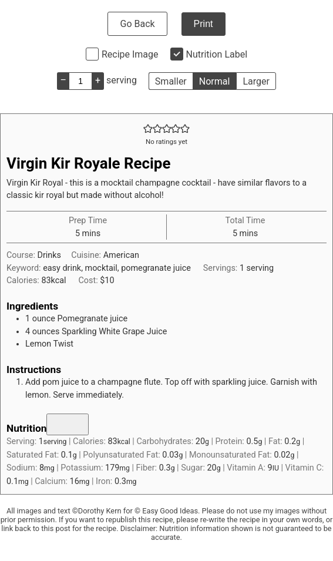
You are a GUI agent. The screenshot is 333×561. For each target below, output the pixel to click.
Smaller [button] (171, 81)
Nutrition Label (217, 54)
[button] (148, 129)
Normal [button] (214, 81)
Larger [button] (256, 81)
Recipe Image (130, 54)
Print (203, 24)
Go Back (137, 23)
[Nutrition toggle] (67, 424)
